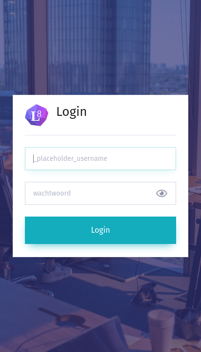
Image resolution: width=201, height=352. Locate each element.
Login (100, 230)
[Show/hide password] (161, 193)
